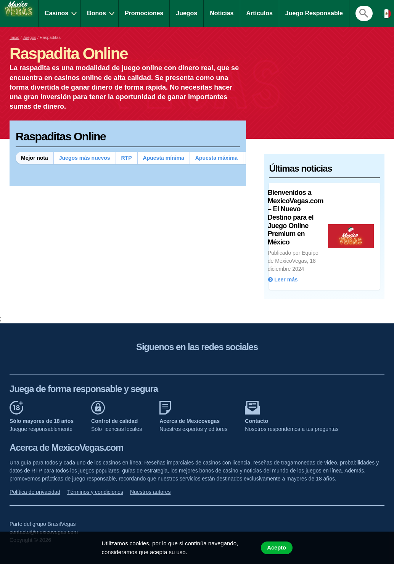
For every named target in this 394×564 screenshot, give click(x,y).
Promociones (144, 13)
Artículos (259, 13)
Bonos (96, 13)
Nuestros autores (150, 492)
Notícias (221, 13)
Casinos (56, 13)
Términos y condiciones (95, 492)
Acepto (276, 548)
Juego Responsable (314, 13)
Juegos (186, 13)
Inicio (14, 37)
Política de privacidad (35, 492)
